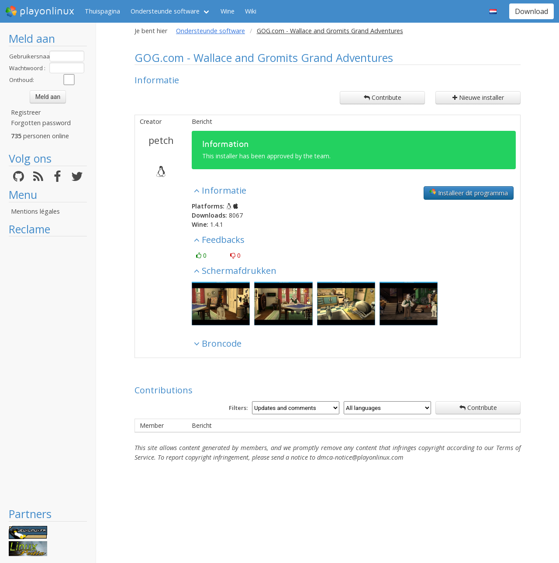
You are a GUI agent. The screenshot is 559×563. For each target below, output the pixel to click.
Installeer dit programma (468, 192)
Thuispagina (102, 11)
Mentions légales (35, 211)
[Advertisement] (48, 371)
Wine (228, 11)
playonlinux (39, 11)
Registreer (26, 112)
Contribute (382, 97)
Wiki (250, 11)
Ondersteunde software (165, 11)
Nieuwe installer (478, 97)
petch (161, 140)
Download (531, 11)
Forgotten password (41, 123)
